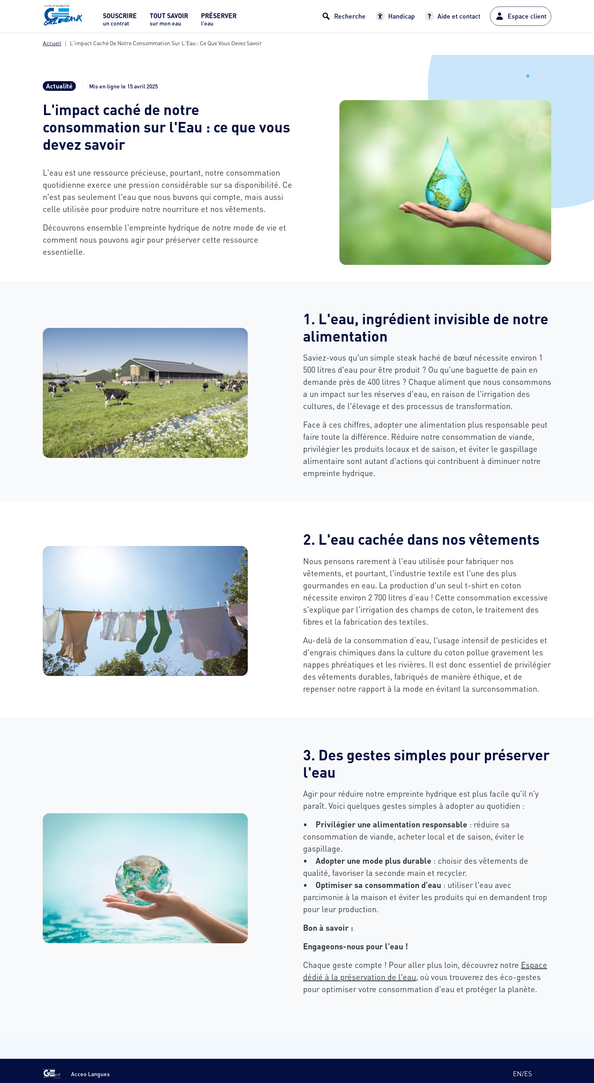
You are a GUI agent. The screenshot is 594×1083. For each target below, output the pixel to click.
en (517, 1073)
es (528, 1073)
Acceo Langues (90, 1073)
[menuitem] (120, 22)
